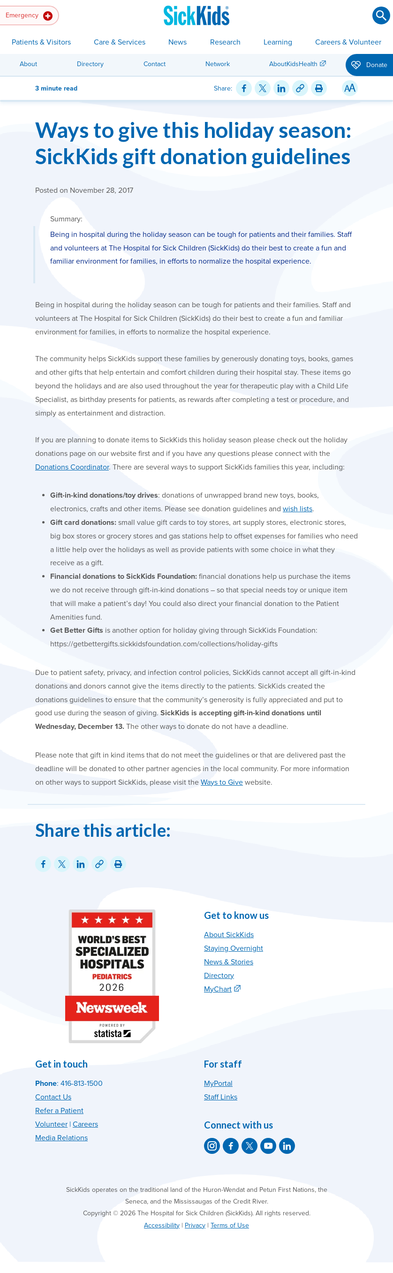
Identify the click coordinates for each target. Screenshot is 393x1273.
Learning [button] (278, 42)
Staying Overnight (233, 948)
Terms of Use (230, 1225)
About (28, 64)
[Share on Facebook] (244, 88)
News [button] (177, 42)
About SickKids (229, 935)
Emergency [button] (29, 16)
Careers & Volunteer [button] (348, 42)
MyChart (218, 989)
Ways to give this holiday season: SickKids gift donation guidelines (193, 142)
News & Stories (228, 962)
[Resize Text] (350, 88)
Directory (90, 64)
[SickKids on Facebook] (231, 1146)
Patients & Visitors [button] (41, 42)
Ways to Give (222, 782)
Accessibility (162, 1225)
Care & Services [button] (119, 42)
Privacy (195, 1225)
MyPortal (218, 1083)
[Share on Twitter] (263, 88)
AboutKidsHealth (293, 64)
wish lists (297, 509)
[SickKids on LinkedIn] (287, 1146)
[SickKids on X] (249, 1146)
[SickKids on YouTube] (268, 1146)
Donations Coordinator (72, 467)
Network (217, 64)
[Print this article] (319, 88)
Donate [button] (369, 65)
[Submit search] (381, 15)
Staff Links (220, 1097)
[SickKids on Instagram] (212, 1146)
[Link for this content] (300, 88)
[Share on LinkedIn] (281, 88)
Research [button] (225, 42)
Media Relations (61, 1138)
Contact (155, 64)
